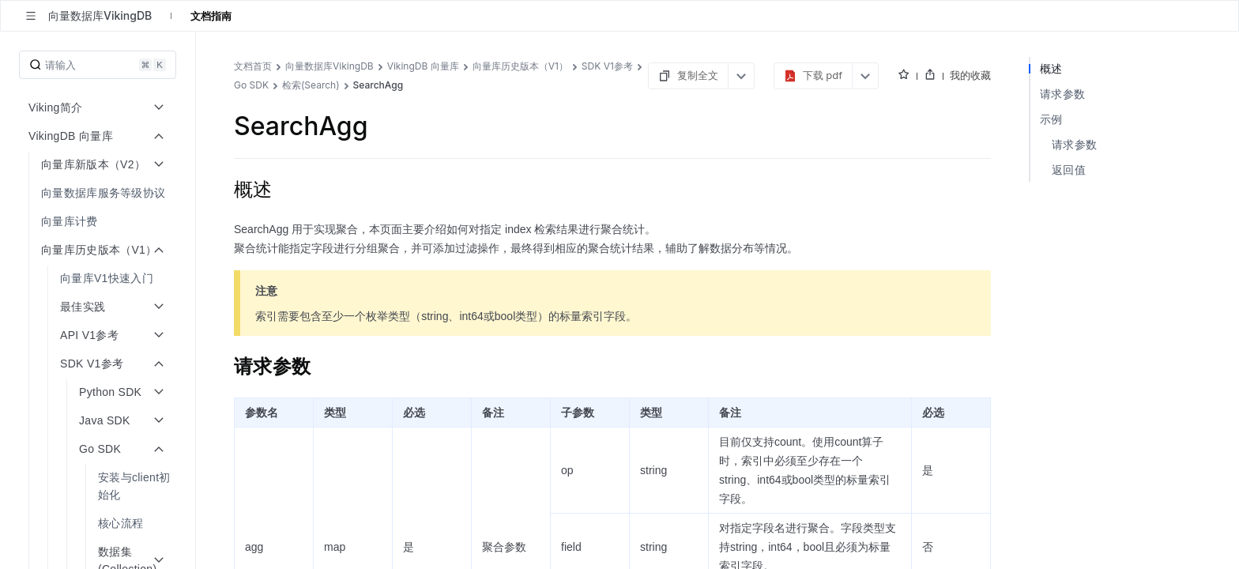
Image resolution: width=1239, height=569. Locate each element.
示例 (1051, 119)
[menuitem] (99, 192)
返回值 (1069, 169)
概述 (1051, 68)
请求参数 (1062, 93)
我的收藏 (970, 75)
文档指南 (211, 15)
